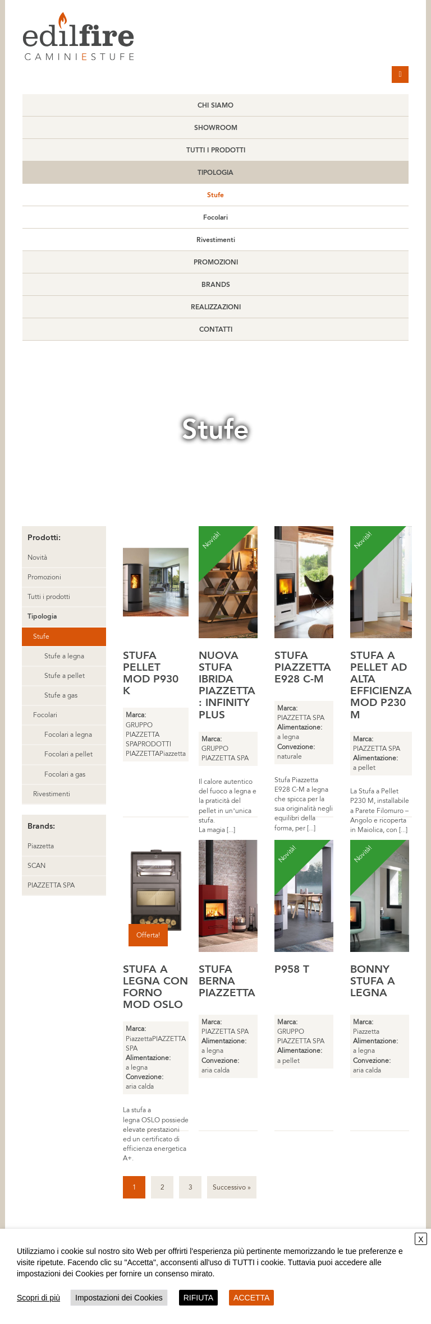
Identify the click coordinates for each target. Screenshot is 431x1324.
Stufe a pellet (64, 676)
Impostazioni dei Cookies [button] (119, 1297)
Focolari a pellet (68, 754)
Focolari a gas (64, 774)
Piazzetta (40, 846)
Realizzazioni (216, 307)
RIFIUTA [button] (198, 1297)
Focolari (215, 217)
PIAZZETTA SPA (51, 885)
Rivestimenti (215, 240)
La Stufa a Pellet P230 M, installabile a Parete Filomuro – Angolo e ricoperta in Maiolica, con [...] (379, 810)
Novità (37, 557)
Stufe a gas (60, 695)
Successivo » (232, 1187)
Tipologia (215, 172)
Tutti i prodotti (215, 150)
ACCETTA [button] (251, 1297)
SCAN (36, 866)
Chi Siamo (215, 105)
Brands (215, 285)
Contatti (215, 329)
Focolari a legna (68, 734)
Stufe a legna (64, 656)
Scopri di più (38, 1297)
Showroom (215, 128)
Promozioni (216, 262)
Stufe (215, 195)
